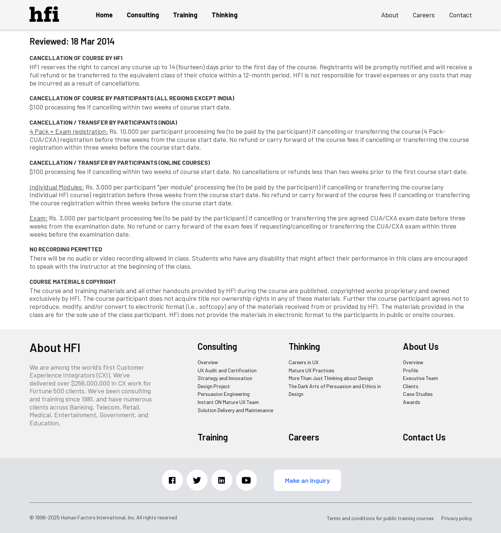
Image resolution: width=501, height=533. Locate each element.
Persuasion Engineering (224, 394)
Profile (410, 370)
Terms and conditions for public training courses (380, 518)
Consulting (143, 15)
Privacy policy (456, 518)
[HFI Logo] (44, 19)
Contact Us (424, 437)
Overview (208, 362)
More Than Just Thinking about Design (331, 378)
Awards (411, 402)
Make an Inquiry (307, 480)
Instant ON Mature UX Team (228, 402)
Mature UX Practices (311, 370)
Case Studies (418, 394)
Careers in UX (304, 362)
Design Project (214, 386)
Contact (460, 15)
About (390, 15)
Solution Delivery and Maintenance (235, 410)
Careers (424, 15)
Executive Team (420, 378)
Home (104, 15)
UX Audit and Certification (227, 370)
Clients (410, 386)
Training (185, 15)
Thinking (224, 15)
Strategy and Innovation (225, 378)
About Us (421, 346)
